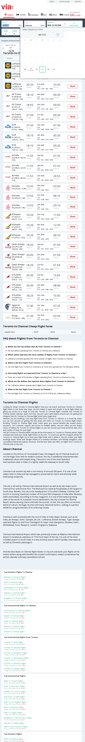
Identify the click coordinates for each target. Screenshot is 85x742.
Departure (50, 22)
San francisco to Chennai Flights (17, 610)
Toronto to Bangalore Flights (15, 653)
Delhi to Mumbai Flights (13, 739)
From (4, 23)
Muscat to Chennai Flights (14, 626)
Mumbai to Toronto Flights (15, 691)
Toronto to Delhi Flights (13, 642)
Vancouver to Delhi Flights (14, 697)
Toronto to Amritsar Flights (15, 663)
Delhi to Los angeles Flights (15, 702)
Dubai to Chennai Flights (14, 621)
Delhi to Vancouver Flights (14, 686)
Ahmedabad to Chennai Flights (16, 587)
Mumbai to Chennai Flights (14, 577)
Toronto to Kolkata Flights (14, 668)
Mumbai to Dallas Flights (14, 723)
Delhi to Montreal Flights (14, 707)
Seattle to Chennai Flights (14, 631)
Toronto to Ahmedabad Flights (16, 658)
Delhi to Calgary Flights (13, 712)
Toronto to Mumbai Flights (15, 647)
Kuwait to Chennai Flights (14, 616)
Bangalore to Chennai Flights (15, 598)
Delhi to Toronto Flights (13, 681)
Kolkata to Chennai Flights (14, 593)
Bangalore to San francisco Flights (18, 718)
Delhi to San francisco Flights (16, 726)
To (26, 23)
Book (72, 86)
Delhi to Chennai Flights (13, 582)
